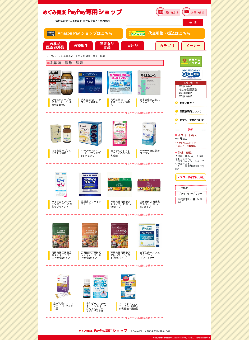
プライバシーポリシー (190, 193)
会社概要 (183, 187)
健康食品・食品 (71, 56)
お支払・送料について (192, 120)
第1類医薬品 (185, 86)
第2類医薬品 (185, 93)
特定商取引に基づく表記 (190, 200)
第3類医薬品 (185, 96)
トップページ (53, 56)
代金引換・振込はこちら (160, 33)
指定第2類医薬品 (188, 89)
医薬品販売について (190, 111)
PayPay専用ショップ (82, 12)
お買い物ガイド (188, 103)
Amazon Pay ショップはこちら (80, 33)
